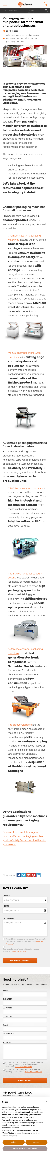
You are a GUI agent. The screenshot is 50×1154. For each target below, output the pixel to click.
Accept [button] (36, 1142)
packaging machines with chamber (21, 38)
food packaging (32, 35)
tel (45, 4)
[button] (46, 1101)
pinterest (33, 875)
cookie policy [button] (28, 1117)
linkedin (38, 875)
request (7, 1042)
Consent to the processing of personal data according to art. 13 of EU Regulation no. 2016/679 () (26, 941)
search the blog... (34, 11)
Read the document (19, 951)
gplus (28, 875)
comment (9, 919)
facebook (19, 875)
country (8, 1017)
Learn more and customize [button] (25, 1148)
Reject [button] (13, 1142)
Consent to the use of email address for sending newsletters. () (21, 950)
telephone (8, 1034)
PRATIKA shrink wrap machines (25, 488)
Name (6, 991)
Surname (8, 999)
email (7, 906)
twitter (23, 875)
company (8, 1008)
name (7, 895)
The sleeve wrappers (20, 724)
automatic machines (15, 35)
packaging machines (15, 41)
